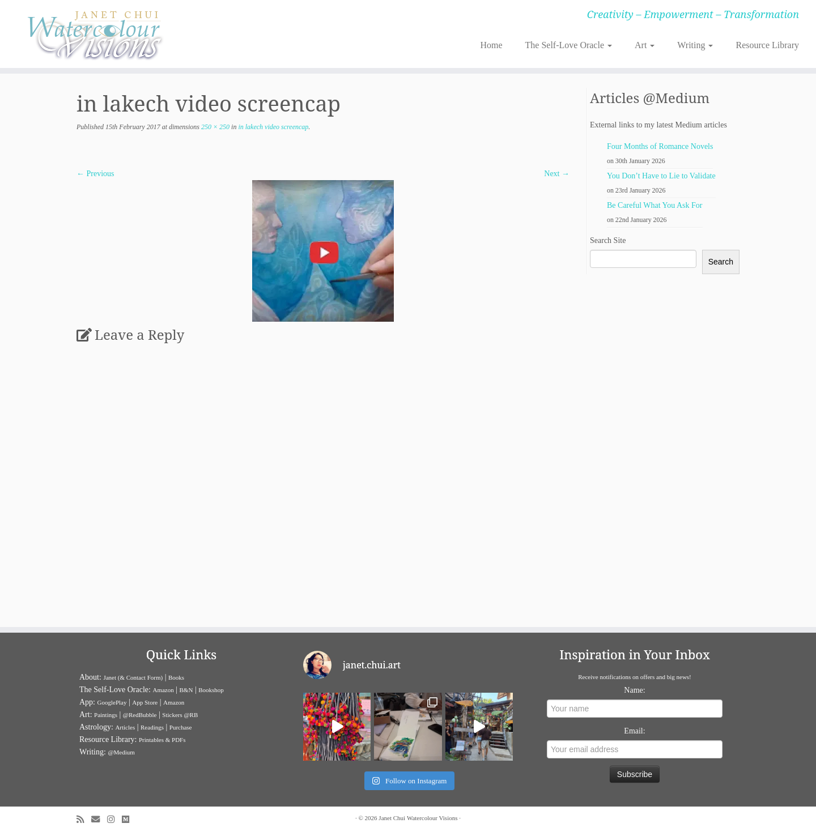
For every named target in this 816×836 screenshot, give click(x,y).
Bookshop (211, 689)
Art (644, 45)
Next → (557, 173)
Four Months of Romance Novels (660, 146)
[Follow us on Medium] (129, 819)
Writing (695, 45)
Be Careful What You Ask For (655, 205)
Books (176, 677)
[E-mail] (99, 819)
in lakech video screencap (272, 127)
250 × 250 (214, 127)
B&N (186, 689)
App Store (145, 702)
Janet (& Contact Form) (133, 677)
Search (720, 261)
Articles (125, 727)
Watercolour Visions (432, 817)
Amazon (162, 689)
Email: (634, 731)
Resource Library (767, 45)
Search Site (608, 240)
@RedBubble (140, 714)
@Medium (121, 752)
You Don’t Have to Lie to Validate (661, 176)
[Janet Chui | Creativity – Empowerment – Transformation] (94, 34)
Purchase (180, 727)
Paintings (105, 714)
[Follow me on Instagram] (114, 819)
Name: (634, 690)
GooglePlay (112, 702)
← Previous (95, 173)
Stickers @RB (180, 714)
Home (491, 45)
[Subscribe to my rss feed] (83, 819)
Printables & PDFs (162, 739)
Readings (152, 727)
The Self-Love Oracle (568, 45)
